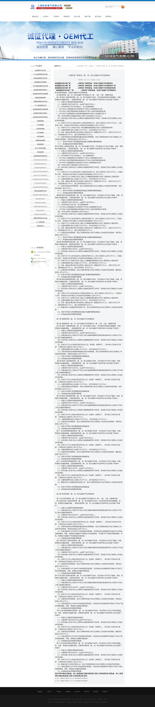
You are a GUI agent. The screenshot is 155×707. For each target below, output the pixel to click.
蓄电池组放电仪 (40, 198)
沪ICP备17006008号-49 (96, 702)
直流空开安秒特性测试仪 (40, 171)
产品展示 (56, 16)
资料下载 (87, 16)
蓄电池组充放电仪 (40, 202)
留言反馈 (98, 16)
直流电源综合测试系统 (40, 160)
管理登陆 (79, 702)
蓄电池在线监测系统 (40, 214)
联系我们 (108, 16)
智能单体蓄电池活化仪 (40, 206)
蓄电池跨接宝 (40, 210)
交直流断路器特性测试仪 (40, 187)
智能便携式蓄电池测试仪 (40, 195)
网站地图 (104, 702)
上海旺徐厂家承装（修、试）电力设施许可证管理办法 (74, 678)
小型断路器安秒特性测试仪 (40, 179)
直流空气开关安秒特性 (40, 175)
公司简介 (46, 16)
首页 (86, 66)
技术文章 (77, 16)
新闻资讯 (67, 16)
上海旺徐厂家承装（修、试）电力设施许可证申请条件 (74, 681)
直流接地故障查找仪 (40, 167)
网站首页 (35, 16)
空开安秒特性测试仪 (40, 183)
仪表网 (74, 702)
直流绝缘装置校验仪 (40, 163)
